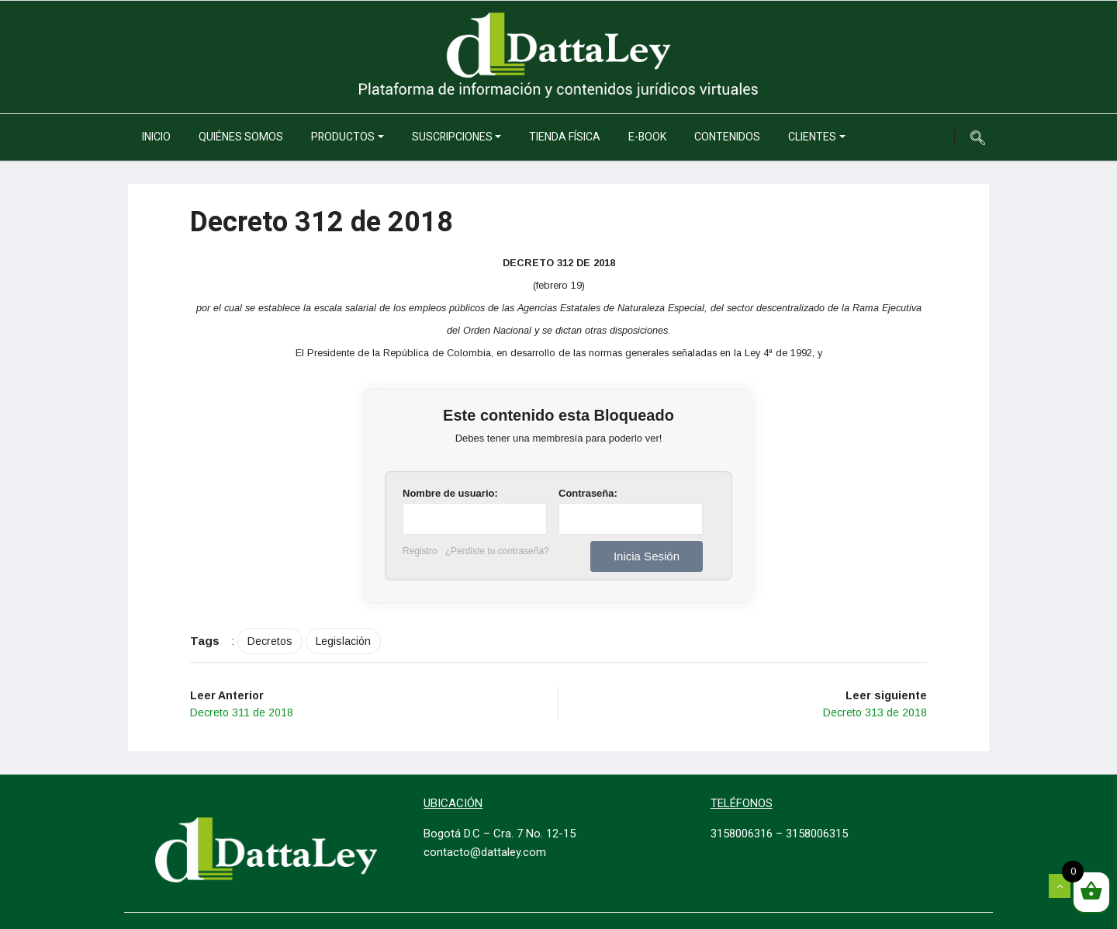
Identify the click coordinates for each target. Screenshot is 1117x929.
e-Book (647, 137)
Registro (420, 551)
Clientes (812, 137)
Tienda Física (564, 137)
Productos (343, 137)
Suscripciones (452, 137)
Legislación (343, 641)
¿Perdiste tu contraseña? (497, 551)
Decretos (269, 641)
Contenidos (727, 137)
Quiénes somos (241, 137)
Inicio (156, 137)
